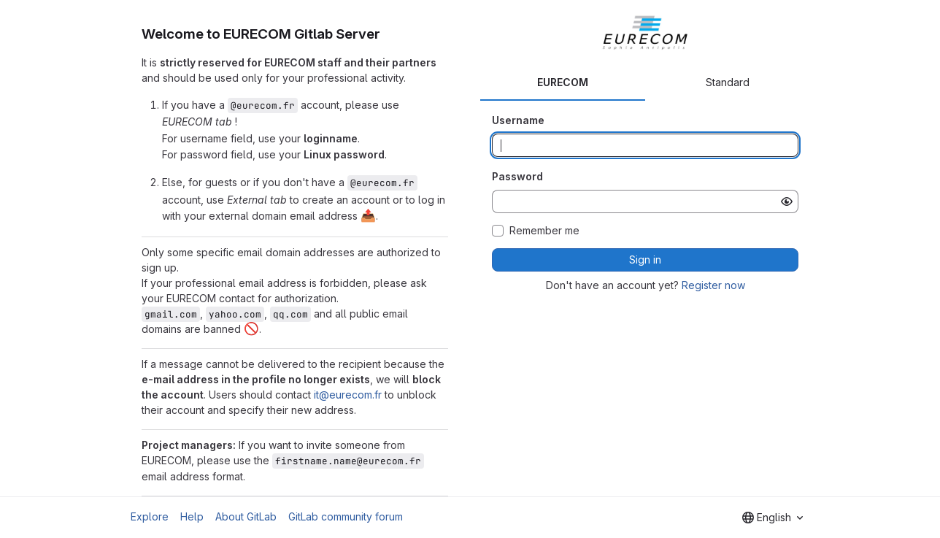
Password (517, 176)
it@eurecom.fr (348, 394)
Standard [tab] (728, 82)
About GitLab (246, 516)
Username (518, 120)
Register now (713, 285)
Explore (150, 516)
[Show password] (786, 201)
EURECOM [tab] (562, 82)
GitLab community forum (345, 516)
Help (192, 516)
